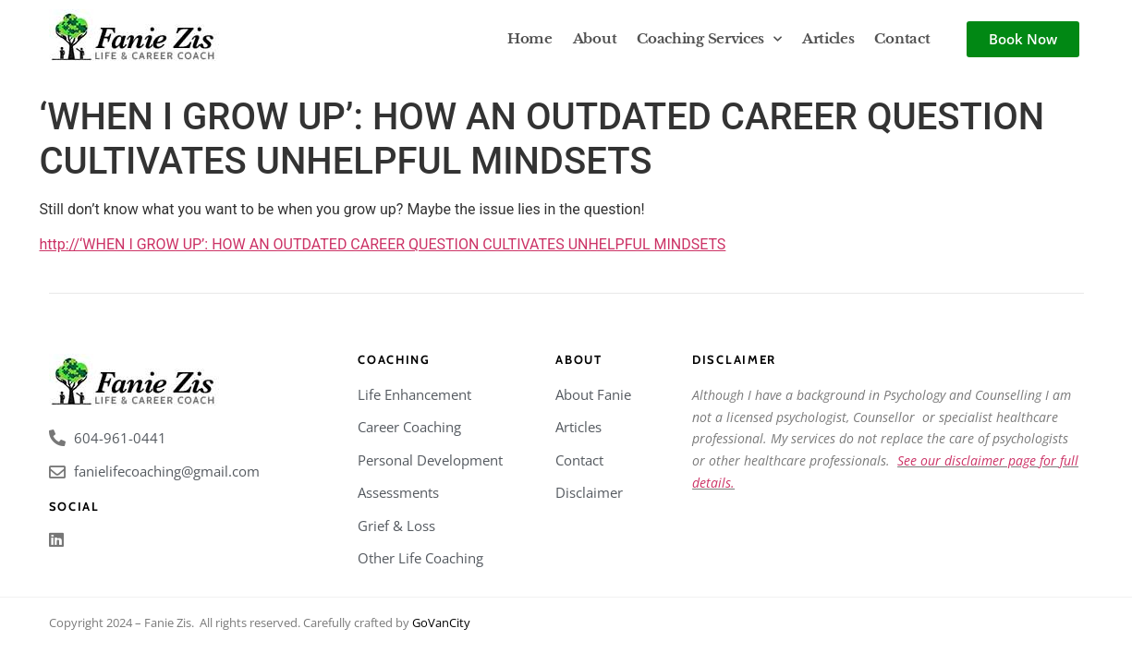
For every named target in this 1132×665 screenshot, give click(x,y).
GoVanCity (441, 622)
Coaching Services (709, 39)
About (595, 38)
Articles (828, 38)
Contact (902, 38)
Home (530, 38)
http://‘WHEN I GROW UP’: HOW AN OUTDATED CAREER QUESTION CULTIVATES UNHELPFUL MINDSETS (383, 244)
